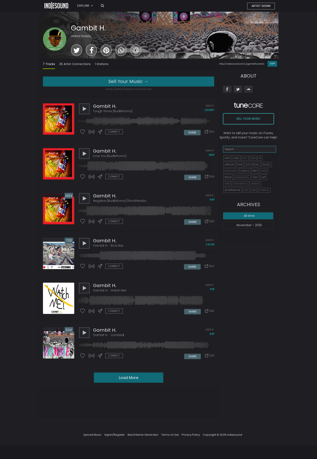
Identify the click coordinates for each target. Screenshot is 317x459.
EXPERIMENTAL (242, 177)
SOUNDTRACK (231, 171)
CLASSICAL (264, 190)
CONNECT (114, 132)
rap (212, 200)
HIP (263, 177)
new (211, 155)
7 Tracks (49, 64)
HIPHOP (229, 165)
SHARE (192, 132)
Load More (128, 380)
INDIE (236, 158)
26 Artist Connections (75, 64)
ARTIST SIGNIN (260, 6)
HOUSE (263, 171)
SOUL (245, 158)
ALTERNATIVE (232, 190)
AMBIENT (255, 183)
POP (239, 165)
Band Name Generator (143, 437)
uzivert (209, 110)
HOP (227, 158)
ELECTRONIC (253, 164)
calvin (210, 246)
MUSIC (267, 164)
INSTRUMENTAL (240, 183)
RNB (254, 190)
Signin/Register (114, 437)
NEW (253, 158)
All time (249, 216)
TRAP (255, 177)
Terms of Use (170, 437)
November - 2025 (249, 225)
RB (260, 158)
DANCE (245, 171)
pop (212, 291)
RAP (255, 171)
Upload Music (92, 437)
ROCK (228, 177)
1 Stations (101, 64)
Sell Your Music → (128, 81)
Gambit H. (88, 28)
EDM (246, 190)
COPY (272, 63)
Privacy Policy (191, 437)
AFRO (227, 183)
